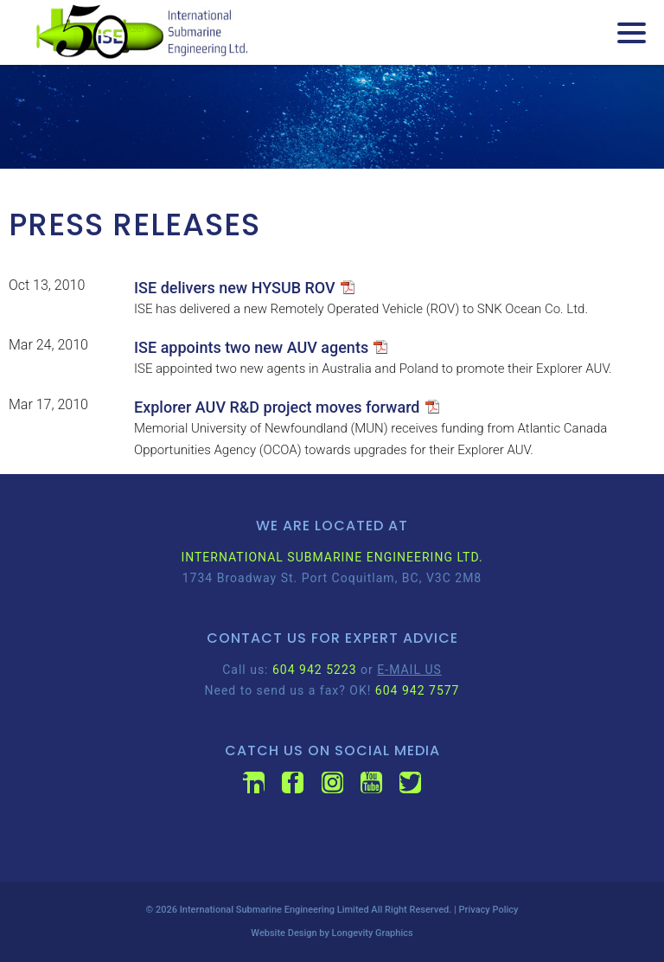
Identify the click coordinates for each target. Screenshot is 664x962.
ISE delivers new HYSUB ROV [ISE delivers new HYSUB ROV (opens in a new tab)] (234, 288)
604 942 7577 (417, 690)
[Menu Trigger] (631, 32)
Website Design (283, 933)
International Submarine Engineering (257, 909)
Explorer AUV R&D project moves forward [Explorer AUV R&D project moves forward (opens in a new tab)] (277, 407)
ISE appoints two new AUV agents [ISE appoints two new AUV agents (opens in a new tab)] (251, 347)
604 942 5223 (314, 670)
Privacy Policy (489, 909)
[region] (332, 117)
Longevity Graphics (372, 933)
